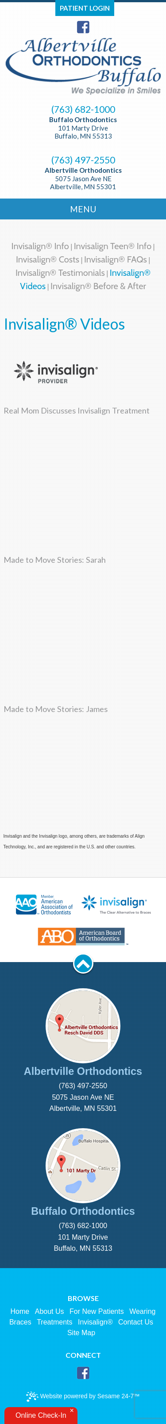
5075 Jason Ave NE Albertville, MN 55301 (83, 178)
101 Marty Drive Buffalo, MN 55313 (83, 127)
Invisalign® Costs (47, 259)
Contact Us (135, 1322)
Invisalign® (95, 1322)
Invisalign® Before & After (98, 286)
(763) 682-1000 (83, 109)
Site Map (81, 1332)
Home (20, 1311)
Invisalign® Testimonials (60, 272)
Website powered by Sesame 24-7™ (83, 1397)
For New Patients (96, 1311)
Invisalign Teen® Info (112, 246)
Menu (83, 209)
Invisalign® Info (40, 246)
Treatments (54, 1322)
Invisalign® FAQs (115, 259)
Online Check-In (40, 1415)
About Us (49, 1311)
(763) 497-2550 (83, 160)
